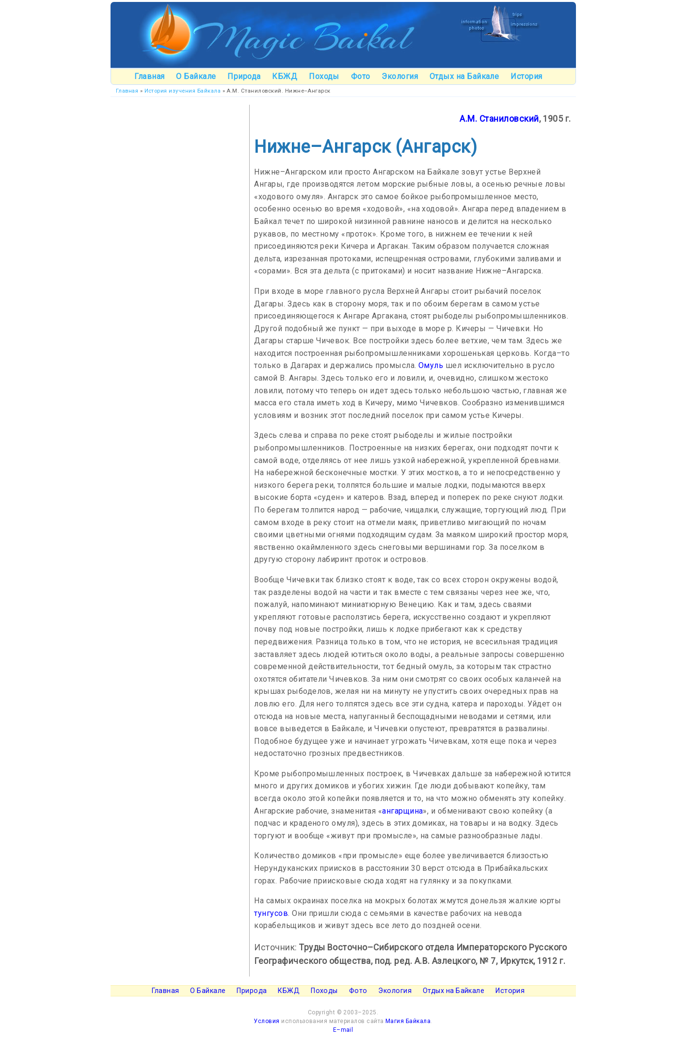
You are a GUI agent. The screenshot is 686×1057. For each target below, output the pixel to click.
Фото (360, 76)
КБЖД (284, 76)
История (526, 76)
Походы (324, 76)
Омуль (430, 365)
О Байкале (196, 76)
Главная (149, 76)
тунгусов (271, 913)
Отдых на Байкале (464, 76)
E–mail (343, 1029)
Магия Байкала (408, 1021)
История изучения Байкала (182, 91)
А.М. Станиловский (499, 119)
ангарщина (402, 811)
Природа (243, 76)
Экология (400, 76)
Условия (266, 1021)
